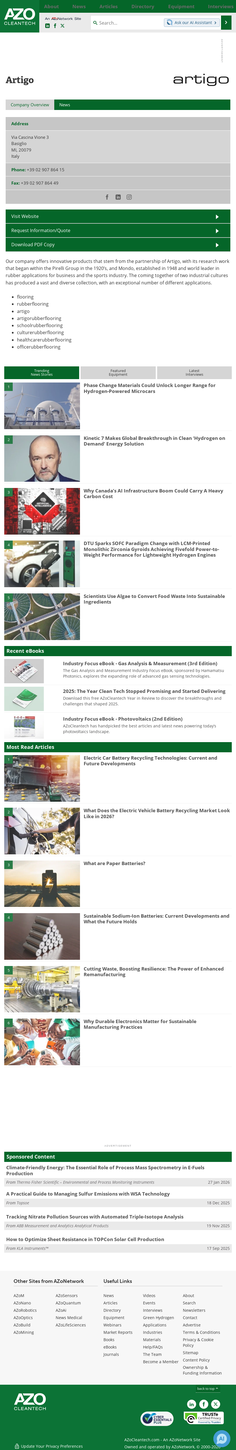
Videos (149, 1295)
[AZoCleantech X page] (215, 1404)
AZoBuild (22, 1325)
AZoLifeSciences (71, 1325)
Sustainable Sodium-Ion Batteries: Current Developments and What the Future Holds (156, 919)
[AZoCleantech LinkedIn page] (47, 26)
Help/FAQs (153, 1347)
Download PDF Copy (33, 244)
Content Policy (196, 1360)
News (108, 1295)
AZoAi (61, 1310)
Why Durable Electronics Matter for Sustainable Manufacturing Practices (140, 1024)
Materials (152, 1339)
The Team (152, 1354)
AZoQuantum (68, 1303)
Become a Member (161, 1361)
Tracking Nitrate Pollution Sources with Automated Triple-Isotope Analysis (94, 1216)
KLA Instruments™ (32, 1248)
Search (189, 1303)
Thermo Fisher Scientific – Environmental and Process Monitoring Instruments (85, 1182)
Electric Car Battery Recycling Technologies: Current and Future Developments (150, 761)
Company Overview (30, 104)
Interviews (153, 1310)
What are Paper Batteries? (114, 863)
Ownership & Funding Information (202, 1370)
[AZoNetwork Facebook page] (55, 26)
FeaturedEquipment (118, 372)
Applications (154, 1325)
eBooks (110, 1347)
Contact (190, 1317)
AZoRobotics (25, 1310)
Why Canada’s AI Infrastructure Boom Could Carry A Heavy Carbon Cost (153, 493)
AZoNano (22, 1303)
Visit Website (25, 216)
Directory (112, 1310)
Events (149, 1303)
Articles (110, 1303)
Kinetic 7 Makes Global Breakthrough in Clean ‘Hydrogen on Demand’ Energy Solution (154, 441)
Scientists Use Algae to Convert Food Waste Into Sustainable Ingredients (154, 599)
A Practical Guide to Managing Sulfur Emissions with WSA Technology (88, 1193)
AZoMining (24, 1332)
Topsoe (23, 1202)
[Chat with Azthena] (221, 1438)
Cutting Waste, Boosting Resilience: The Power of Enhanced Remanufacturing (154, 971)
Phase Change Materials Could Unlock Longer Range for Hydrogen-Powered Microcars (150, 388)
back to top (208, 1388)
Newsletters (194, 1310)
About (188, 1295)
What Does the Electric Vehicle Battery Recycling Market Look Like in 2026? (157, 813)
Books (108, 1339)
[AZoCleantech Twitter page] (62, 26)
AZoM (19, 1295)
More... (226, 6)
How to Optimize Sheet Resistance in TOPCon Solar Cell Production (85, 1239)
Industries (152, 1332)
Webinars (112, 1325)
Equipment (113, 1317)
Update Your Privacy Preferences (48, 1442)
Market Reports (118, 1332)
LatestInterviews (194, 372)
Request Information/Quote (40, 230)
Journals (111, 1354)
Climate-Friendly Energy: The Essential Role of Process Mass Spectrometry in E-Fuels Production (105, 1170)
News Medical (69, 1317)
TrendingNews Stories (42, 372)
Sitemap (190, 1352)
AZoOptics (23, 1317)
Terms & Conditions (201, 1332)
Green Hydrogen (158, 1317)
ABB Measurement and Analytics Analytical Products (63, 1225)
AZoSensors (67, 1295)
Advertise (192, 1325)
